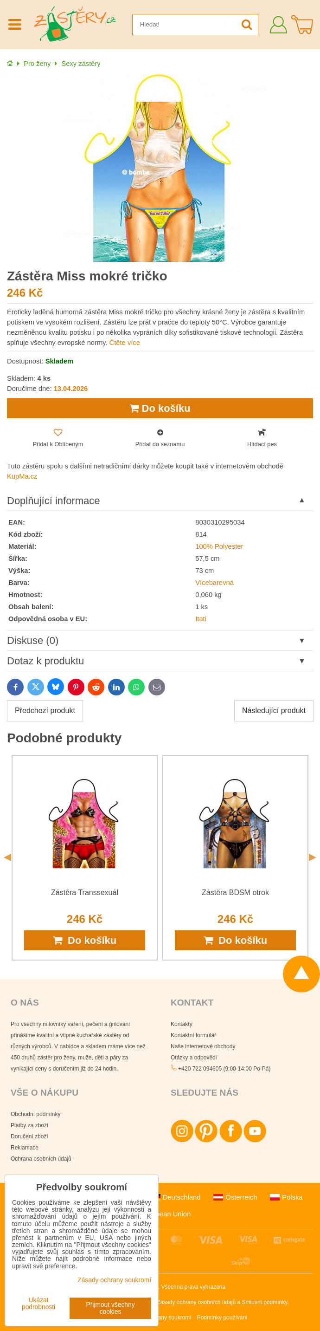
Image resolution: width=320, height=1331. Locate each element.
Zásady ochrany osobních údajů (196, 1302)
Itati (200, 619)
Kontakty (181, 1024)
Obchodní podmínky (35, 1114)
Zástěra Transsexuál (84, 892)
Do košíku (159, 408)
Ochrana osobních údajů (41, 1159)
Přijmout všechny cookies (110, 1308)
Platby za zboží (29, 1125)
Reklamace (24, 1147)
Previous (7, 857)
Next (312, 857)
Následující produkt (274, 710)
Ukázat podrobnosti (38, 1304)
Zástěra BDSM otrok (235, 892)
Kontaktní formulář (193, 1035)
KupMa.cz (22, 476)
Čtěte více (124, 342)
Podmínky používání (222, 1317)
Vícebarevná (214, 582)
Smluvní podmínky (265, 1302)
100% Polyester (219, 546)
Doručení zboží (29, 1136)
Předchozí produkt (45, 710)
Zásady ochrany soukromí (160, 1317)
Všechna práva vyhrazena (193, 1287)
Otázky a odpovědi (194, 1057)
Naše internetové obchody (203, 1046)
